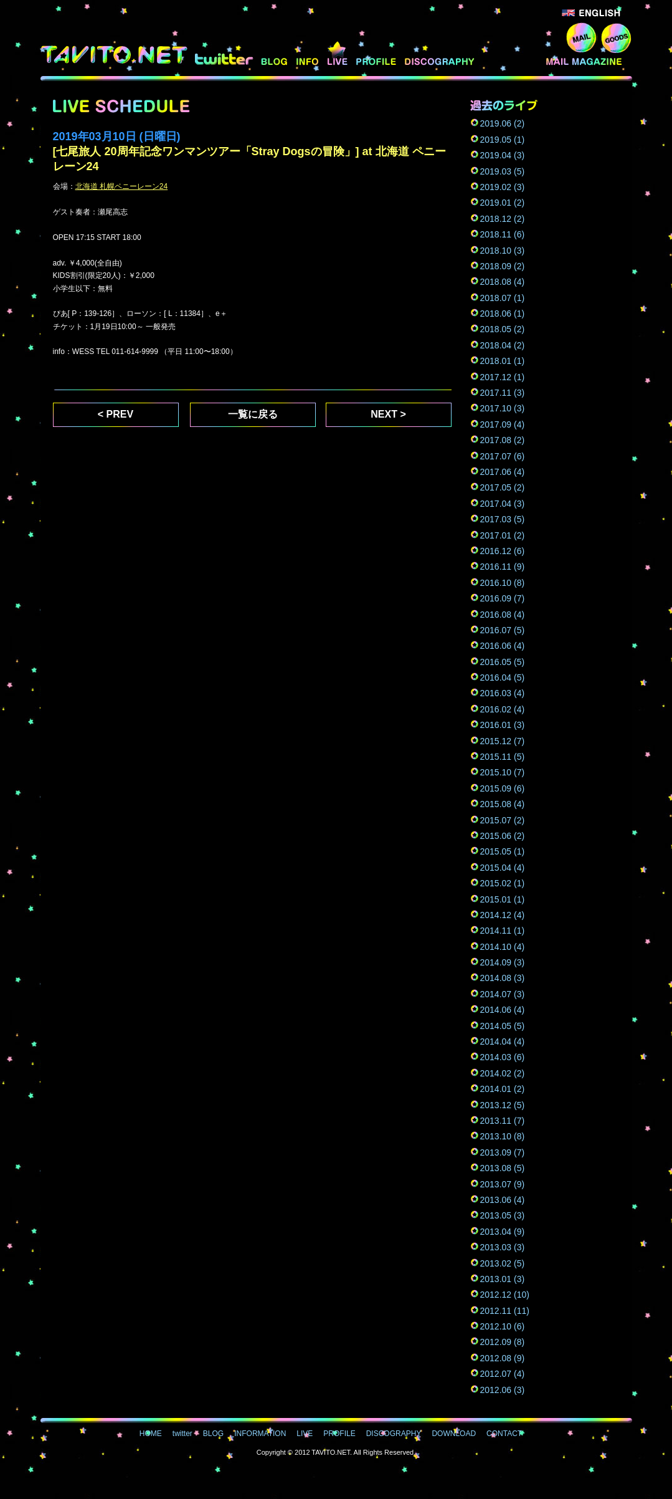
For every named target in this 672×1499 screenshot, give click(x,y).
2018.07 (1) (502, 298)
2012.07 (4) (502, 1374)
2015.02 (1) (502, 883)
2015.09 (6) (502, 788)
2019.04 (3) (502, 155)
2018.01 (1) (502, 361)
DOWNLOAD (511, 54)
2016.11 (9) (502, 567)
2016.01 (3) (502, 725)
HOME (151, 1433)
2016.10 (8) (502, 583)
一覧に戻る (253, 414)
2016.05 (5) (502, 662)
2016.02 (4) (502, 709)
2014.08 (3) (502, 978)
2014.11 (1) (502, 931)
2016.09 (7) (502, 598)
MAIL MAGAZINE (587, 54)
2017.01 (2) (502, 535)
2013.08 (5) (502, 1168)
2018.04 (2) (502, 345)
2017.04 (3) (502, 504)
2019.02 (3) (502, 187)
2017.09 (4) (502, 424)
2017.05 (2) (502, 487)
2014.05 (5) (502, 1026)
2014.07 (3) (502, 994)
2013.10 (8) (502, 1136)
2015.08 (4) (502, 804)
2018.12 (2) (502, 219)
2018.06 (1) (502, 313)
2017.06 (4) (502, 472)
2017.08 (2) (502, 440)
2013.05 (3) (502, 1215)
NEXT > (388, 414)
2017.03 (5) (502, 519)
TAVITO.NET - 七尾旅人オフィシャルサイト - (115, 54)
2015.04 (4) (502, 868)
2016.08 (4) (502, 615)
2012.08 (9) (502, 1358)
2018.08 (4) (502, 282)
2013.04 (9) (502, 1232)
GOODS (616, 37)
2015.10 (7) (502, 772)
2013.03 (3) (502, 1247)
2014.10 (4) (502, 947)
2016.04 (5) (502, 677)
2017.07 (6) (502, 456)
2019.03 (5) (502, 171)
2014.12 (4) (502, 915)
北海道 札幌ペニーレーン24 (121, 186)
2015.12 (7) (502, 741)
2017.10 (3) (502, 408)
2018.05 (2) (502, 329)
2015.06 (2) (502, 836)
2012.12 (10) (504, 1295)
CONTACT (581, 37)
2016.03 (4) (502, 693)
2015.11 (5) (502, 757)
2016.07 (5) (502, 630)
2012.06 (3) (502, 1390)
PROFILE (377, 54)
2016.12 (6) (502, 551)
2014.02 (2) (502, 1073)
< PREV (115, 414)
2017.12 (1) (502, 377)
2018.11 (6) (502, 234)
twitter (224, 54)
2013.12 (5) (502, 1105)
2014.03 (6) (502, 1057)
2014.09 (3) (502, 962)
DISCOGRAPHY (441, 54)
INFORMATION (308, 54)
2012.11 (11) (504, 1311)
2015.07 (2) (502, 820)
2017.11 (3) (502, 393)
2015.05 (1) (502, 851)
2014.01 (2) (502, 1089)
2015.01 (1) (502, 899)
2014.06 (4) (502, 1010)
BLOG (275, 54)
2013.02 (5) (502, 1263)
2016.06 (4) (502, 646)
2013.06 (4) (502, 1200)
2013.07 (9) (502, 1184)
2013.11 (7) (502, 1121)
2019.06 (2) (502, 123)
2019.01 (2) (502, 203)
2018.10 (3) (502, 251)
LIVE (338, 54)
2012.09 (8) (502, 1342)
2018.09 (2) (502, 266)
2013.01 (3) (502, 1279)
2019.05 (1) (502, 140)
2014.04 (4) (502, 1041)
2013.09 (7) (502, 1152)
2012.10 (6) (502, 1326)
